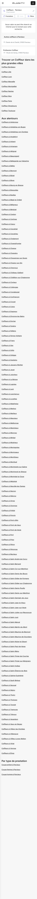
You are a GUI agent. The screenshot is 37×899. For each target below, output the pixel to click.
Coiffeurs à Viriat (8, 744)
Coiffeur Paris (7, 101)
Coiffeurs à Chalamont (10, 239)
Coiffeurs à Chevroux (10, 268)
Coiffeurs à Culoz (8, 307)
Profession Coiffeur (10, 50)
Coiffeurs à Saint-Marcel (11, 622)
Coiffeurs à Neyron (9, 491)
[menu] (3, 3)
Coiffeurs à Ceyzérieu (10, 234)
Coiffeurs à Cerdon (9, 214)
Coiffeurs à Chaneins (10, 253)
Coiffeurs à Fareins (9, 326)
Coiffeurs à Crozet (8, 302)
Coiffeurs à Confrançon (10, 297)
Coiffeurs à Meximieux (10, 428)
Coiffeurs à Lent (8, 389)
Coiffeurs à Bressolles (10, 190)
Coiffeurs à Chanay (9, 248)
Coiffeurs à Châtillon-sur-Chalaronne (16, 277)
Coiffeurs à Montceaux (10, 452)
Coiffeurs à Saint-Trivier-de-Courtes (15, 656)
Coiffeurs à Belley (8, 166)
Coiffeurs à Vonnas (9, 748)
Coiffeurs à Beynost (9, 171)
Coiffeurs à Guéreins (9, 360)
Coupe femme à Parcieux (11, 770)
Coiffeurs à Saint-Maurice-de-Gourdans (17, 637)
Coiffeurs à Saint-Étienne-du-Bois (14, 671)
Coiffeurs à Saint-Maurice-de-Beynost (16, 632)
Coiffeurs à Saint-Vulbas (11, 666)
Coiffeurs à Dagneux (9, 311)
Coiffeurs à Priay (8, 540)
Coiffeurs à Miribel (8, 438)
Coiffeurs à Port (8, 535)
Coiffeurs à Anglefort (10, 137)
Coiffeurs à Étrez (8, 753)
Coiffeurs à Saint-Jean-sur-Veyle (14, 608)
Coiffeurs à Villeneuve (10, 734)
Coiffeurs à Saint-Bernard (11, 564)
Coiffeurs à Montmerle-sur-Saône (14, 467)
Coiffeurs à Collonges (10, 287)
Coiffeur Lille (6, 72)
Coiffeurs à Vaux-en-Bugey (12, 724)
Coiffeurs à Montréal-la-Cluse (13, 477)
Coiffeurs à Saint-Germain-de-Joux (15, 598)
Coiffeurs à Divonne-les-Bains (13, 316)
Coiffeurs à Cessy (8, 224)
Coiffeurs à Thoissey (9, 700)
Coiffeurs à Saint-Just (10, 617)
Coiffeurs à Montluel (9, 462)
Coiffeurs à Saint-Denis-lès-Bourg (14, 574)
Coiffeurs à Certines (9, 219)
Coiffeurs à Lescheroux (10, 394)
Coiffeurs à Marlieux (9, 413)
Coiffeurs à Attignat (9, 151)
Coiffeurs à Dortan (9, 321)
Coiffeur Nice (7, 96)
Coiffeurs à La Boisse (10, 379)
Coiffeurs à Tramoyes (10, 710)
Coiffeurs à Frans (8, 341)
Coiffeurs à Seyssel (9, 685)
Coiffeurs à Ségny (8, 690)
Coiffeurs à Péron (8, 544)
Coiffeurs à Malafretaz (10, 404)
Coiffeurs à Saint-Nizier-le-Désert (14, 642)
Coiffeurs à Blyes (8, 180)
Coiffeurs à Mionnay (9, 433)
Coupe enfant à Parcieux (11, 765)
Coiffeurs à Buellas (9, 195)
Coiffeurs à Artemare (9, 146)
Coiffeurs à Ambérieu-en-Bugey (14, 127)
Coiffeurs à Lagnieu (9, 384)
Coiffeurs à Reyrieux (9, 554)
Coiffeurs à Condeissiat (10, 292)
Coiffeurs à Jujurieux (9, 375)
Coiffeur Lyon (7, 77)
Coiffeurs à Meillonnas (10, 423)
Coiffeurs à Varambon (10, 719)
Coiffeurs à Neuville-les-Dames (13, 486)
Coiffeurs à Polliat (8, 510)
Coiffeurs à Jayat (8, 370)
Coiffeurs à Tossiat (9, 705)
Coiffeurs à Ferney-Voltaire (12, 336)
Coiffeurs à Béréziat (9, 210)
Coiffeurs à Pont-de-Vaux (11, 525)
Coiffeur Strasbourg (9, 106)
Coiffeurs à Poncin (9, 515)
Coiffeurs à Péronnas (10, 549)
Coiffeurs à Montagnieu (10, 447)
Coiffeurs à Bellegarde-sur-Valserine (15, 161)
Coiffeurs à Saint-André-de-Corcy (14, 559)
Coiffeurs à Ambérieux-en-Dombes (15, 132)
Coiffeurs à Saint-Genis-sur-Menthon (16, 593)
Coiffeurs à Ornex (8, 501)
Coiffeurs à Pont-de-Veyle (11, 530)
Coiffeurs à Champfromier (11, 243)
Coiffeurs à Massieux (10, 418)
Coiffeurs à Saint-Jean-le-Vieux (13, 603)
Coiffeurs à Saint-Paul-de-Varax (14, 646)
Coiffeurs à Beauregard (10, 156)
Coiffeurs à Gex (7, 345)
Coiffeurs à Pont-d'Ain (10, 520)
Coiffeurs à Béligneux (10, 205)
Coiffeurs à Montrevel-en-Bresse (14, 472)
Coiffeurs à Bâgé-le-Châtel (12, 200)
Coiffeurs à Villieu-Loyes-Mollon (14, 739)
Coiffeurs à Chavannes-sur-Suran (14, 258)
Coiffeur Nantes (8, 91)
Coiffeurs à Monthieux (10, 457)
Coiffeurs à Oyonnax (9, 506)
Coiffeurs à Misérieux (10, 443)
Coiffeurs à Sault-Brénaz (11, 680)
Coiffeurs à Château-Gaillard (12, 273)
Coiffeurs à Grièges (9, 355)
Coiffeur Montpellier (9, 86)
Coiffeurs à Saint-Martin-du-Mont (14, 627)
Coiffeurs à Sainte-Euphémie (12, 676)
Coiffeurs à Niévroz (9, 496)
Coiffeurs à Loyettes (9, 399)
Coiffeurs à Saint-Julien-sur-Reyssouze (16, 612)
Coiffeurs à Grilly (8, 350)
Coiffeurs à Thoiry (8, 695)
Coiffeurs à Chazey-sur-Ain (12, 263)
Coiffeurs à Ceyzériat (10, 229)
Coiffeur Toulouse (8, 111)
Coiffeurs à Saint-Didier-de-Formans (15, 578)
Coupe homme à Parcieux (11, 774)
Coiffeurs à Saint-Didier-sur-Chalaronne (17, 583)
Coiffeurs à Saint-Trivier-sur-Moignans (16, 661)
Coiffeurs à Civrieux (9, 282)
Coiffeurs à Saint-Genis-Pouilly (13, 588)
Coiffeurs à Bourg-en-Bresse (12, 185)
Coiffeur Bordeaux (8, 67)
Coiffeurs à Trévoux (9, 714)
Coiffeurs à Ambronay (10, 122)
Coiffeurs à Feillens (9, 331)
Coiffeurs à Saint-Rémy (10, 651)
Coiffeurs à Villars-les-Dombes (13, 729)
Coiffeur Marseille (8, 82)
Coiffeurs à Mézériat (9, 481)
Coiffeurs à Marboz (9, 409)
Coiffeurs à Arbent (8, 142)
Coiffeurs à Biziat (8, 176)
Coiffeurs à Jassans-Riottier (12, 365)
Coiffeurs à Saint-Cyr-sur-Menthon (15, 569)
